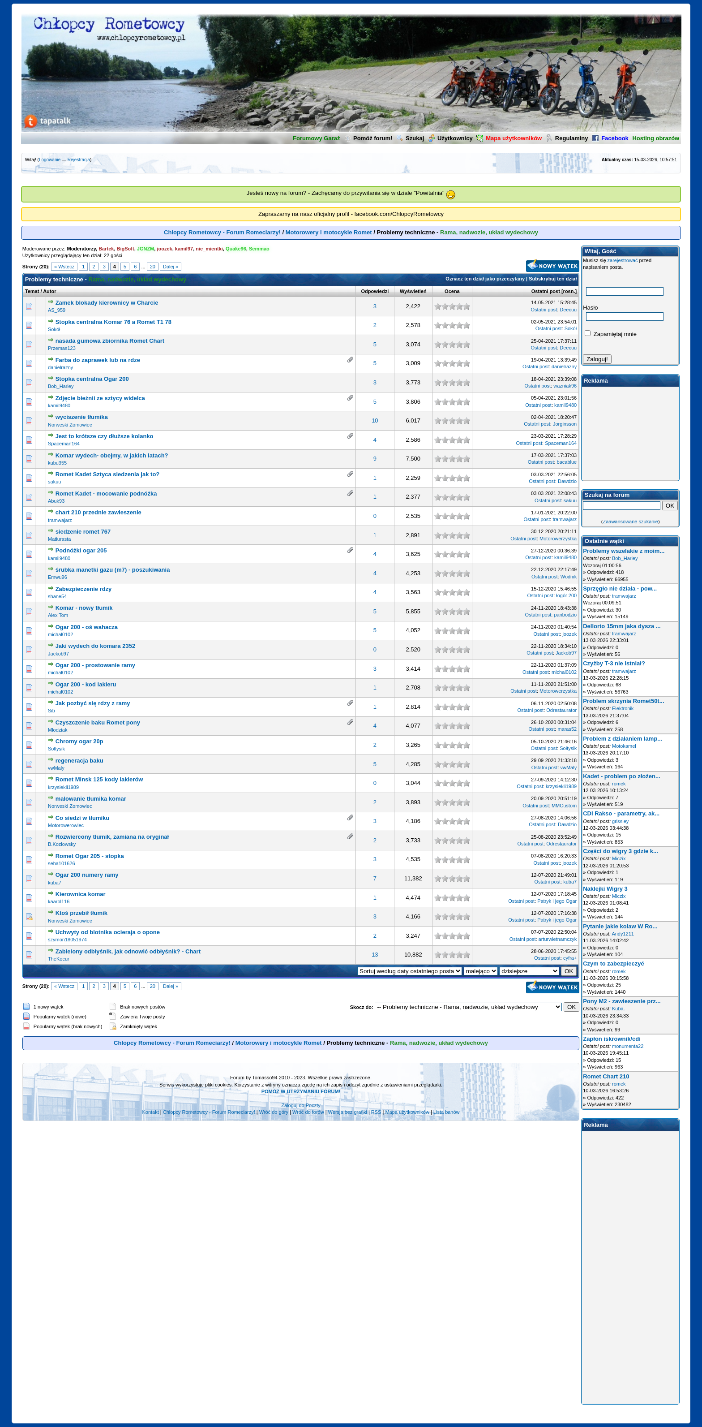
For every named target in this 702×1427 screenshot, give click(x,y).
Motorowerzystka (558, 538)
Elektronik (623, 708)
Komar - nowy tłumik (84, 607)
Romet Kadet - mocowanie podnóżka (106, 493)
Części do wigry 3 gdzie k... (620, 851)
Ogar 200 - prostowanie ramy (95, 665)
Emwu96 (57, 577)
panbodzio (565, 614)
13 (375, 954)
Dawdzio (567, 481)
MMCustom (564, 805)
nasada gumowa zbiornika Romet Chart (110, 340)
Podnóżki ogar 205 (81, 550)
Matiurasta (59, 539)
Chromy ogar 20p (79, 741)
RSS (376, 1112)
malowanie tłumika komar (91, 798)
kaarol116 (58, 901)
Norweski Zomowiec (70, 424)
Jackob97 (58, 653)
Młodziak (57, 730)
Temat (32, 291)
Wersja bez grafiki (347, 1112)
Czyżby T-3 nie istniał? (614, 663)
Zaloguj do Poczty (300, 1105)
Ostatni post (545, 291)
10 (375, 420)
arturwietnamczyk (558, 939)
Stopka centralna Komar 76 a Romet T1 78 (113, 322)
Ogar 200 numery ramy (87, 874)
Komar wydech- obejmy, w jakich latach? (112, 455)
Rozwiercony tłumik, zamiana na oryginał (112, 836)
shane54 (57, 596)
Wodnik (569, 576)
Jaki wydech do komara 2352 (95, 645)
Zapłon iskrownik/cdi (612, 1038)
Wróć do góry (273, 1112)
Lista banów (446, 1112)
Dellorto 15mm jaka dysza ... (621, 626)
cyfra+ (570, 958)
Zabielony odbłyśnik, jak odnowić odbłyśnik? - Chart (128, 951)
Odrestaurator (561, 710)
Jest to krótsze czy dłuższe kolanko (105, 436)
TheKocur (58, 958)
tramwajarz (60, 520)
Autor (49, 291)
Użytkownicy (450, 138)
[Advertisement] (630, 434)
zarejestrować (623, 260)
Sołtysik (56, 748)
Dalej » (170, 266)
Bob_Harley (60, 386)
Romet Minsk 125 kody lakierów (99, 779)
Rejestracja (79, 159)
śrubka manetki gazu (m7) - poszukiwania (113, 569)
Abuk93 (56, 501)
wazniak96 (565, 385)
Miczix (619, 858)
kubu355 (57, 463)
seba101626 (61, 863)
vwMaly (56, 768)
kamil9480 (59, 405)
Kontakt (150, 1112)
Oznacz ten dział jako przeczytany (485, 278)
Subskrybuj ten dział (553, 278)
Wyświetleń (413, 291)
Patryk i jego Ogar (557, 901)
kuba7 (54, 882)
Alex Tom (58, 615)
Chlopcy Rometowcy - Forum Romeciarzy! (222, 232)
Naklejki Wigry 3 (605, 888)
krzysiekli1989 (63, 787)
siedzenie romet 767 (83, 531)
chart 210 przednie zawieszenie (98, 512)
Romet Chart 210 (606, 1076)
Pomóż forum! (368, 138)
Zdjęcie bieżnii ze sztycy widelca (100, 398)
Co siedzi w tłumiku (83, 818)
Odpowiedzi (375, 291)
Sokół (54, 329)
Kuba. (618, 1008)
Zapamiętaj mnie (611, 334)
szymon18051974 (67, 939)
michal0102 (60, 634)
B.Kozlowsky (62, 844)
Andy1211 (623, 933)
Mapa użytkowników (407, 1112)
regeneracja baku (79, 760)
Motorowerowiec (66, 825)
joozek (569, 634)
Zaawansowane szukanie (630, 521)
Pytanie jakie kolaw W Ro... (620, 926)
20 (152, 266)
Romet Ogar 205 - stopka (90, 856)
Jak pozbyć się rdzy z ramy (93, 703)
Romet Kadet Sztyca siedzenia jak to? (108, 474)
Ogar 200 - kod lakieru (86, 684)
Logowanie (49, 159)
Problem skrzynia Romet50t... (623, 701)
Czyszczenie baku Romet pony (98, 722)
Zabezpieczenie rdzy (84, 589)
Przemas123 (62, 348)
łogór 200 (566, 595)
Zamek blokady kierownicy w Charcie (107, 302)
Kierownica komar (81, 894)
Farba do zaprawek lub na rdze (98, 360)
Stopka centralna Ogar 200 (92, 378)
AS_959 (56, 310)
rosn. (569, 291)
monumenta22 (627, 1046)
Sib (51, 710)
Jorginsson (565, 424)
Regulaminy (567, 138)
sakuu (54, 481)
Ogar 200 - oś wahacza (87, 627)
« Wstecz (64, 266)
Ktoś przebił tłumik (81, 913)
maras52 (567, 729)
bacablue (567, 462)
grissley (620, 821)
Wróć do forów (308, 1112)
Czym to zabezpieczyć (613, 963)
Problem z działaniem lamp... (622, 738)
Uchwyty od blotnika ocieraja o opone (108, 932)
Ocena (452, 291)
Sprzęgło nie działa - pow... (620, 588)
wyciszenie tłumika (82, 417)
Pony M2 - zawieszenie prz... (621, 1001)
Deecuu (568, 309)
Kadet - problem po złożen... (621, 776)
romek (619, 783)
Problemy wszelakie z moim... (623, 551)
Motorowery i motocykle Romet (329, 232)
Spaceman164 (64, 443)
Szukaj (410, 138)
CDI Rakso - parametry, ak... (621, 813)
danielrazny (60, 367)
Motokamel (624, 746)
